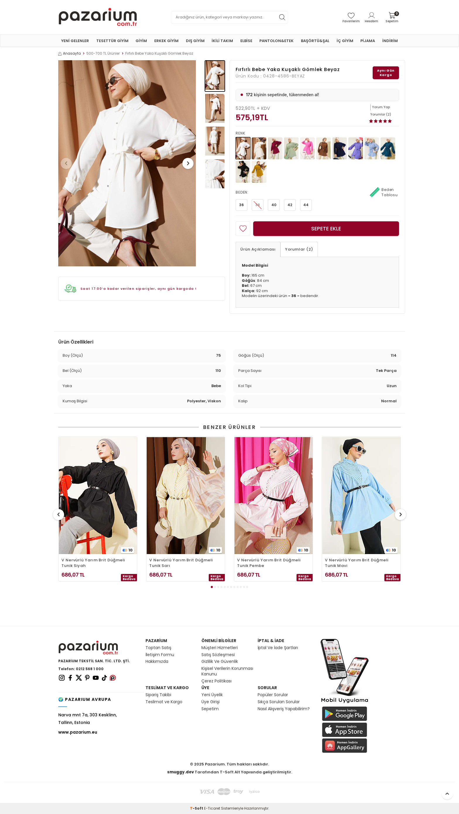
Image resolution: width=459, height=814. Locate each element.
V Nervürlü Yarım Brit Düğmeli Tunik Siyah (93, 562)
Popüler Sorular (273, 695)
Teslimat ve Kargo (163, 702)
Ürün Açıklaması (258, 249)
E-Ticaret (212, 808)
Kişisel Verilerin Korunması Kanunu (227, 671)
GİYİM (141, 41)
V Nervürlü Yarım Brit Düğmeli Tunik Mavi (356, 562)
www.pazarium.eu (77, 732)
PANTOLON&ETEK (276, 41)
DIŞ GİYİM (195, 41)
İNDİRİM (390, 41)
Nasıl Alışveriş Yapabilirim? (284, 709)
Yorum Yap (381, 107)
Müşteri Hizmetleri (219, 648)
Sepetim (210, 709)
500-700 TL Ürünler (103, 53)
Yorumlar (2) (299, 249)
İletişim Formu (159, 655)
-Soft (197, 808)
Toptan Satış (158, 648)
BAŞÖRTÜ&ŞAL (315, 41)
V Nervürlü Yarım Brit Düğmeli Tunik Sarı (181, 562)
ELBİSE (246, 41)
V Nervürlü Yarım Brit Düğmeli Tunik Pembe (269, 562)
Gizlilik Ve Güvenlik (219, 661)
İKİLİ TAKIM (222, 41)
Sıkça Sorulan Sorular (279, 702)
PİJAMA (367, 41)
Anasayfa (69, 53)
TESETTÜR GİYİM (112, 41)
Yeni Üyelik (212, 695)
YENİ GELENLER (75, 41)
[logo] (97, 17)
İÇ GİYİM (345, 41)
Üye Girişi (210, 702)
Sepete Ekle (326, 228)
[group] (127, 163)
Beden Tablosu (384, 192)
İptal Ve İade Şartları (278, 648)
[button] (68, 163)
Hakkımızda (156, 661)
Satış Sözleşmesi (218, 655)
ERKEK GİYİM (166, 41)
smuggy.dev (180, 772)
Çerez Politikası (216, 681)
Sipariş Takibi (158, 695)
